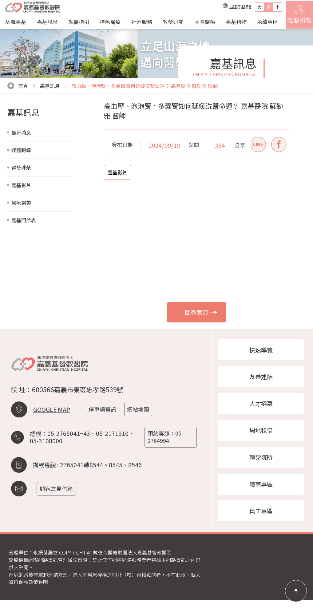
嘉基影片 (21, 186)
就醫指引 (77, 22)
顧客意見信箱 (57, 492)
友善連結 (261, 379)
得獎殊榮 (21, 169)
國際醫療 (202, 22)
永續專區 (264, 22)
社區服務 (139, 22)
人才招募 (261, 407)
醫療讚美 (21, 204)
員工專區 (261, 518)
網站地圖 (140, 415)
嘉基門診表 (23, 221)
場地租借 (261, 435)
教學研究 (170, 22)
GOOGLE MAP (51, 415)
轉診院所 (261, 462)
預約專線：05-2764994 (166, 441)
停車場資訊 (104, 415)
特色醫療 (108, 22)
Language (234, 6)
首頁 (17, 87)
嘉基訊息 (46, 22)
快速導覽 (261, 352)
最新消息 (21, 134)
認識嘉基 (15, 22)
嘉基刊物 (233, 22)
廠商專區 (261, 490)
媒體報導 (21, 151)
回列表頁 (201, 314)
